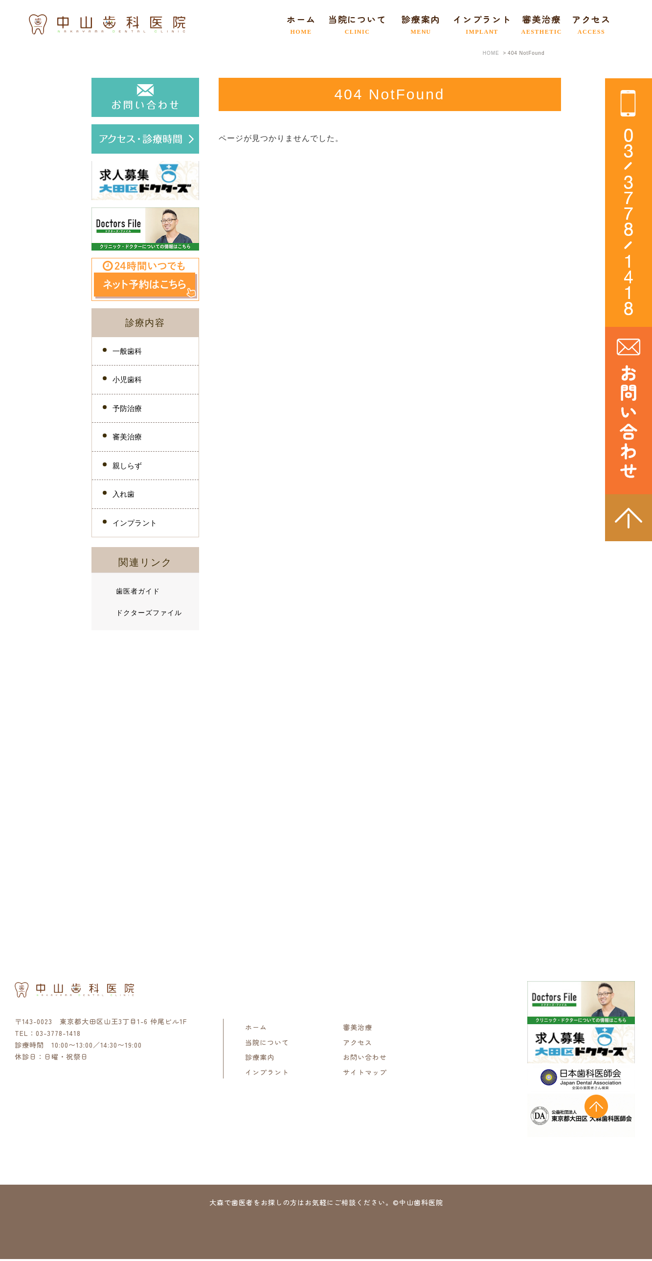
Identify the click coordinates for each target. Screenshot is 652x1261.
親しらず (127, 466)
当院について (267, 1044)
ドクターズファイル (149, 614)
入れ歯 (123, 495)
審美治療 (536, 24)
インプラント (476, 24)
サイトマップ (365, 1073)
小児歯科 (127, 380)
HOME (491, 53)
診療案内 (259, 1059)
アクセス (586, 24)
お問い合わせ (365, 1059)
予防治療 (127, 409)
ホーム (295, 24)
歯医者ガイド (138, 593)
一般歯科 (127, 351)
